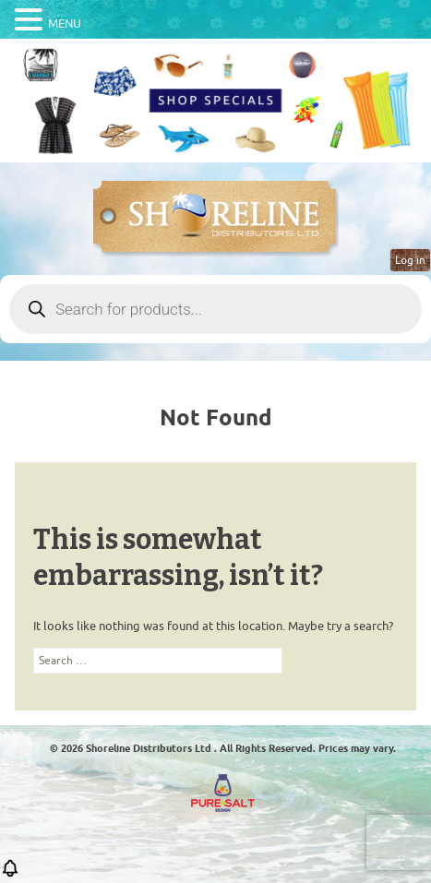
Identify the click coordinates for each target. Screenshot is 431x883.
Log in (410, 260)
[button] (10, 874)
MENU (64, 23)
